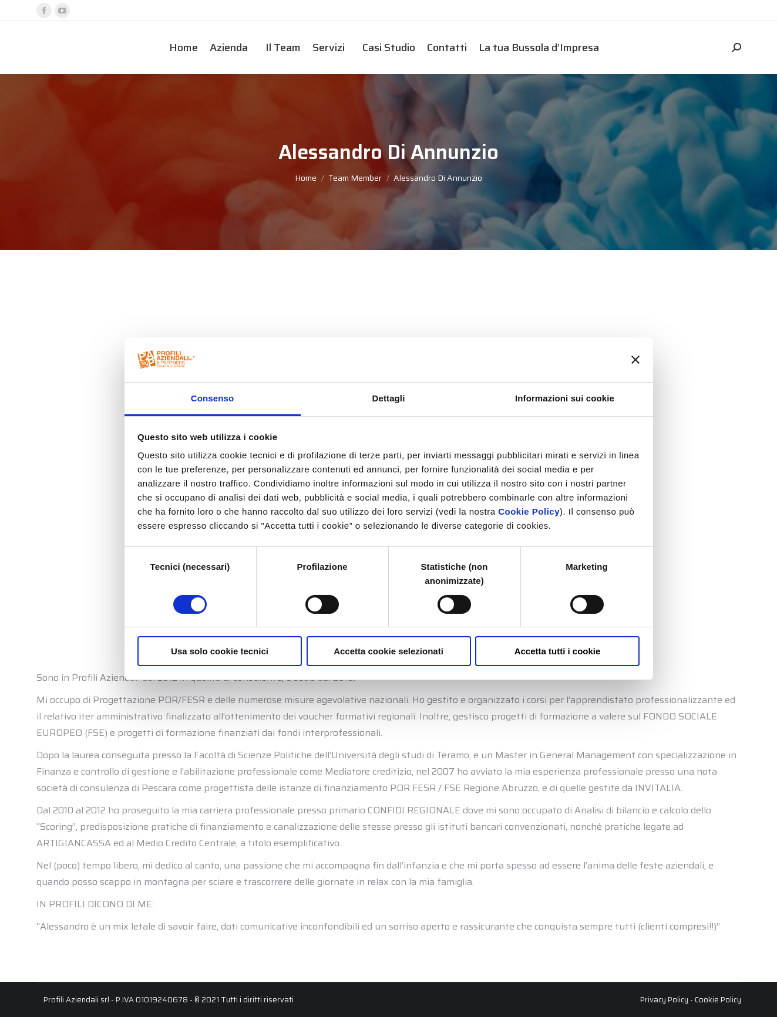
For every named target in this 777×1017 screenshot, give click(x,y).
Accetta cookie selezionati (388, 651)
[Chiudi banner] (635, 360)
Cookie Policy (529, 511)
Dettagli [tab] (388, 398)
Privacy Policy (664, 1000)
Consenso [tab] (212, 398)
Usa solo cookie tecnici (219, 651)
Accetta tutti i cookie (557, 651)
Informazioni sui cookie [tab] (564, 398)
